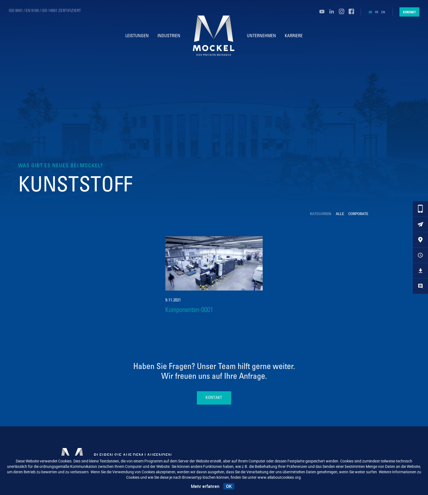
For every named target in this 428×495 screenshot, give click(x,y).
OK (229, 486)
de (370, 12)
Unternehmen (262, 36)
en (383, 12)
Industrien (168, 36)
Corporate (358, 213)
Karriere (294, 36)
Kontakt (409, 12)
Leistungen (136, 36)
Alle (340, 213)
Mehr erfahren (205, 486)
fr (376, 12)
